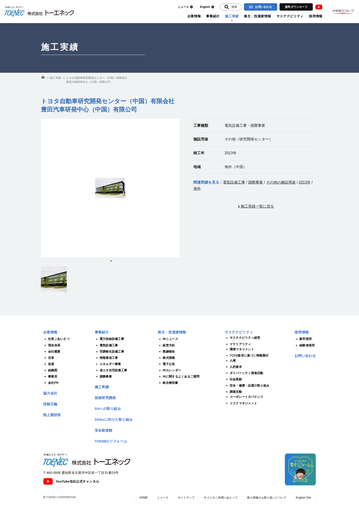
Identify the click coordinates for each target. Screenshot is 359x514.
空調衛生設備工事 (109, 352)
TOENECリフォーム (111, 441)
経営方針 (166, 345)
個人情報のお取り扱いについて (266, 497)
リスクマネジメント (241, 403)
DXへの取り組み (108, 409)
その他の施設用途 (281, 182)
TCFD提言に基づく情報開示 (246, 355)
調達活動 (233, 392)
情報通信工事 (106, 358)
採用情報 (315, 16)
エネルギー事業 (108, 364)
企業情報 (194, 16)
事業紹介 (213, 16)
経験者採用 (305, 345)
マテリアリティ (238, 344)
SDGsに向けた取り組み (114, 419)
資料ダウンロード (296, 7)
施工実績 (232, 16)
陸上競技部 (52, 415)
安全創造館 (104, 430)
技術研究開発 (105, 398)
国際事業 (255, 182)
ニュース (185, 7)
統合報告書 (168, 383)
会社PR (50, 383)
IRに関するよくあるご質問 (178, 376)
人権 (230, 361)
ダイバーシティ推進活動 (244, 373)
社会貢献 (233, 379)
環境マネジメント (239, 349)
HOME (143, 497)
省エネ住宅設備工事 (111, 370)
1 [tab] (111, 261)
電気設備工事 (234, 182)
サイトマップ (186, 497)
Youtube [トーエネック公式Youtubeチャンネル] (318, 7)
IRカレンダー (169, 370)
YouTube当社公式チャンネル (71, 481)
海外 (197, 188)
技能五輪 (50, 404)
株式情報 (166, 358)
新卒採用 (303, 339)
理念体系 (51, 345)
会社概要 (51, 352)
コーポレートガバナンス (244, 397)
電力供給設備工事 (109, 339)
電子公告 (166, 364)
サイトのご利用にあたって (221, 497)
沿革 (48, 358)
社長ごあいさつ (56, 339)
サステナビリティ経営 (242, 338)
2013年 (305, 182)
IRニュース (168, 339)
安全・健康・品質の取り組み (247, 385)
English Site (303, 497)
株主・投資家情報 (257, 16)
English (207, 7)
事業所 (50, 376)
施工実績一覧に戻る (257, 206)
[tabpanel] (110, 188)
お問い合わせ (260, 7)
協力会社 (50, 393)
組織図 (50, 370)
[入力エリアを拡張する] (231, 7)
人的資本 (233, 367)
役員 (48, 364)
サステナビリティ (290, 16)
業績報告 (166, 352)
